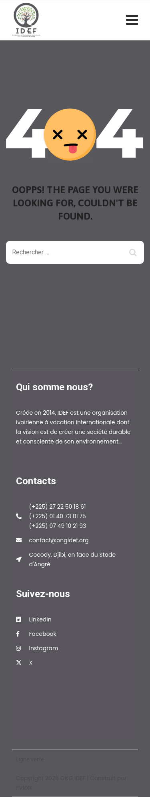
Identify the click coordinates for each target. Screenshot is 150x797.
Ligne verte (30, 759)
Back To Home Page (68, 293)
